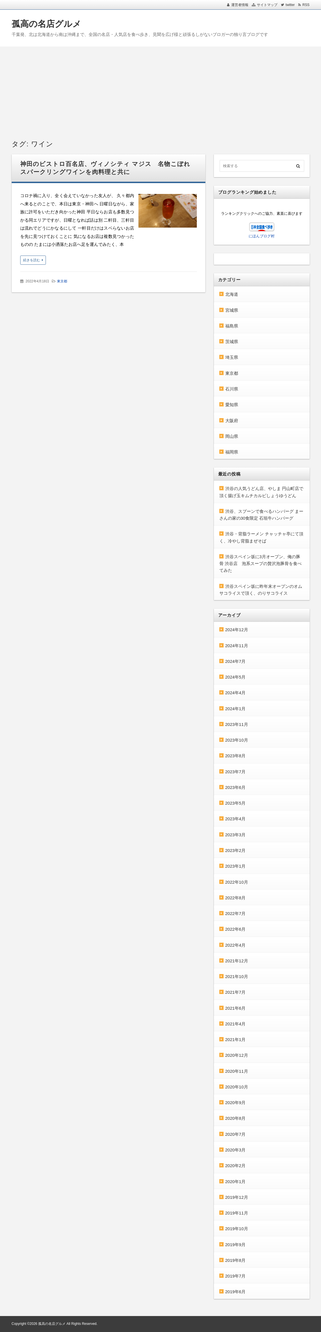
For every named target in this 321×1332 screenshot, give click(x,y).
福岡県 (231, 452)
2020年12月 (236, 1055)
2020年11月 (236, 1071)
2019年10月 (236, 1228)
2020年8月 (235, 1118)
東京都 (62, 281)
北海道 (231, 294)
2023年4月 (235, 818)
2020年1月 (235, 1181)
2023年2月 (235, 850)
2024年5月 (235, 677)
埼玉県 (231, 357)
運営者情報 (239, 5)
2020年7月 (235, 1134)
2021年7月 (235, 992)
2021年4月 (235, 1023)
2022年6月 (235, 929)
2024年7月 (235, 661)
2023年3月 (235, 834)
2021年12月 (236, 960)
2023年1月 (235, 866)
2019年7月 (235, 1276)
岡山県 (231, 436)
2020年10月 (236, 1086)
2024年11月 (236, 645)
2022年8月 (235, 897)
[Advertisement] (160, 89)
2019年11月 (236, 1212)
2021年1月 (235, 1039)
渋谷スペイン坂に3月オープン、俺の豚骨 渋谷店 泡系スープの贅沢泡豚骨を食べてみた (260, 563)
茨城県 (231, 341)
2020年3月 (235, 1149)
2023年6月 (235, 787)
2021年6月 (235, 1008)
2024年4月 (235, 692)
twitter (290, 5)
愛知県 (231, 404)
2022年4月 (235, 945)
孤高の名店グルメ (46, 24)
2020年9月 (235, 1102)
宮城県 (231, 310)
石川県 (231, 388)
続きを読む (31, 260)
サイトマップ (267, 5)
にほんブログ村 (262, 236)
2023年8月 (235, 755)
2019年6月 (235, 1291)
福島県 (231, 325)
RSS (306, 5)
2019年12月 (236, 1197)
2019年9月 (235, 1244)
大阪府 (231, 420)
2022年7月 (235, 913)
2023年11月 (236, 724)
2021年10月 (236, 976)
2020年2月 (235, 1165)
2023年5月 (235, 803)
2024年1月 (235, 708)
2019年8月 (235, 1260)
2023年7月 (235, 771)
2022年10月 (236, 882)
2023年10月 (236, 740)
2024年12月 (236, 629)
